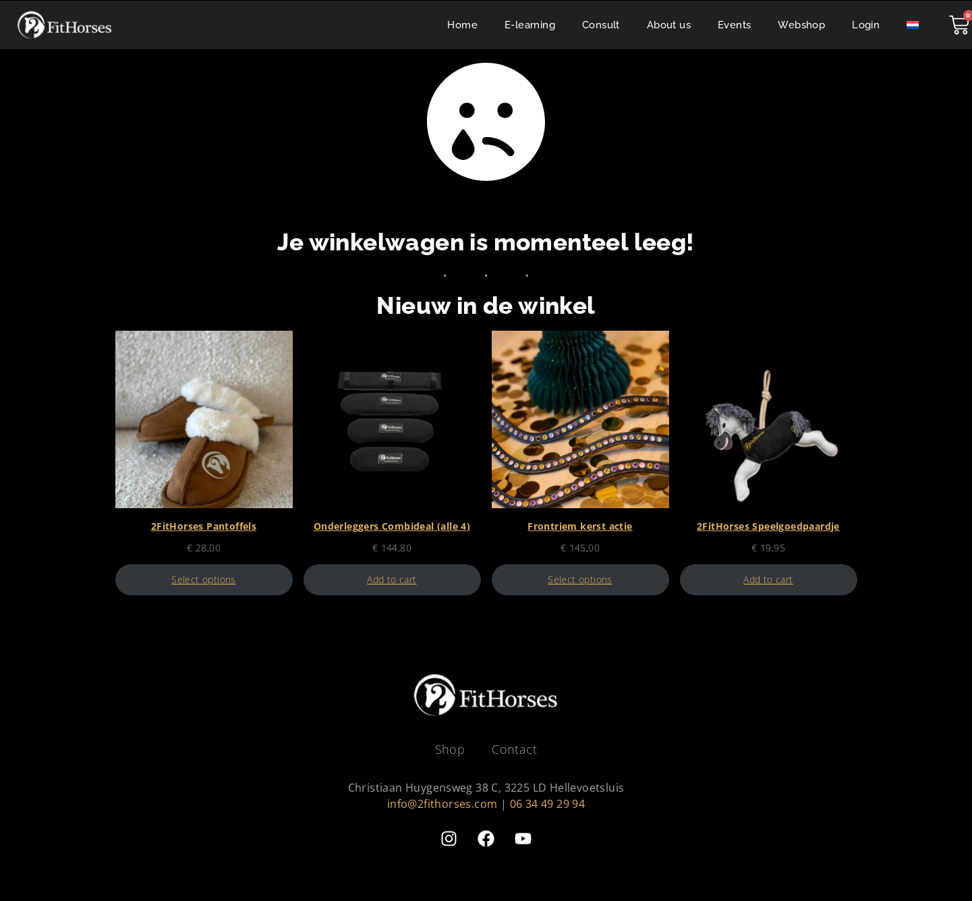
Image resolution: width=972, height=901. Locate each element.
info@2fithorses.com (442, 803)
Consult (601, 25)
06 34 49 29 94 (547, 803)
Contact (514, 749)
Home (462, 25)
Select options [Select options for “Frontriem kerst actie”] (580, 580)
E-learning (530, 25)
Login (866, 25)
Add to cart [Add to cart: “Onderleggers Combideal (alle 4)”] (391, 580)
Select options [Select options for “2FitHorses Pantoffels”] (203, 580)
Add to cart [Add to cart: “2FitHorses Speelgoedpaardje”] (768, 580)
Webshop (801, 25)
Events (734, 25)
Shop (450, 749)
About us (669, 25)
